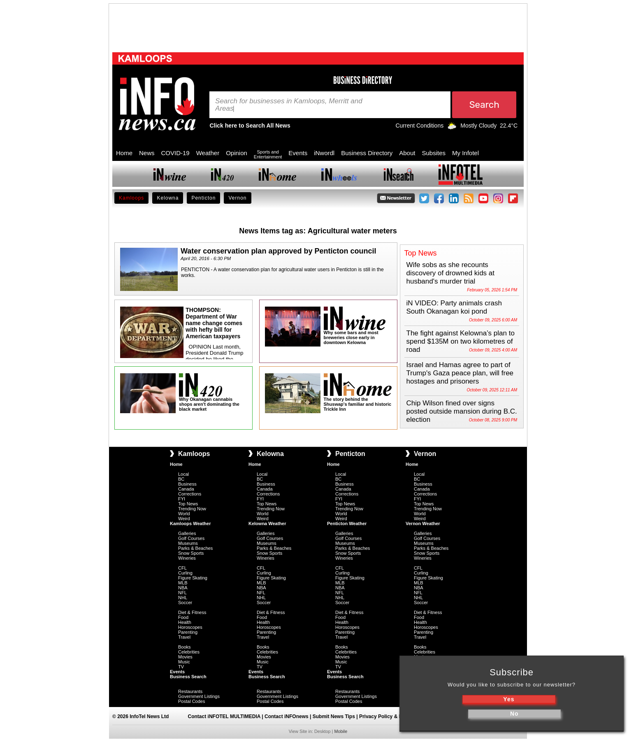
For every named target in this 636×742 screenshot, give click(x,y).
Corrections (189, 493)
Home (124, 152)
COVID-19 (175, 152)
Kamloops (131, 198)
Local (183, 474)
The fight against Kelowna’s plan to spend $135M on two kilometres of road (460, 341)
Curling (185, 572)
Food (183, 617)
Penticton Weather (347, 523)
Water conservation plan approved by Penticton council (278, 251)
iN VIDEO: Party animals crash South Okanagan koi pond (454, 307)
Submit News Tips (334, 716)
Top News (188, 503)
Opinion (236, 152)
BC (181, 479)
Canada (186, 488)
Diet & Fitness (192, 612)
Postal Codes (191, 701)
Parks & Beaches (195, 548)
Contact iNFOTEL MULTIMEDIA (224, 716)
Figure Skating (192, 577)
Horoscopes (190, 627)
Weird (184, 518)
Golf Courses (191, 538)
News (147, 152)
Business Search (188, 676)
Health (184, 622)
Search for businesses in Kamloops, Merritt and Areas (288, 105)
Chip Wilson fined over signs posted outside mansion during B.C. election (461, 411)
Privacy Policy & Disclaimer (391, 716)
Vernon (237, 198)
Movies (185, 656)
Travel (184, 637)
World (184, 513)
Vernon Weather (423, 523)
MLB (183, 582)
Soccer (185, 602)
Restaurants (190, 691)
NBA (183, 587)
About (407, 152)
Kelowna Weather (267, 523)
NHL (182, 597)
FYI (181, 498)
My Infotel (465, 152)
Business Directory (366, 152)
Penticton (203, 198)
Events (297, 152)
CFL (182, 567)
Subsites (434, 152)
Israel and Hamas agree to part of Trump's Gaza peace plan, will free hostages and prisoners (460, 373)
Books (184, 646)
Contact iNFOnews (287, 716)
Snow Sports (191, 553)
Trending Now (192, 508)
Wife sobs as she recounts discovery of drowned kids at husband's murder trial (450, 273)
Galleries (187, 533)
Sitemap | (439, 716)
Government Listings (199, 696)
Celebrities (189, 651)
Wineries (187, 558)
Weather (207, 152)
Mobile (340, 731)
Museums (188, 543)
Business (187, 483)
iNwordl (324, 152)
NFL (182, 592)
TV (181, 666)
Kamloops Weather (190, 523)
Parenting (187, 632)
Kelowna (168, 198)
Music (184, 661)
